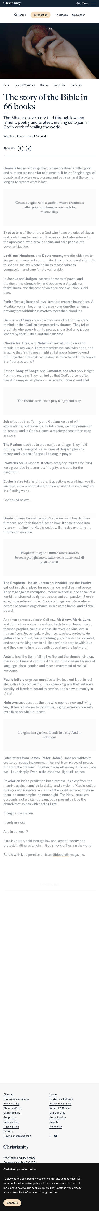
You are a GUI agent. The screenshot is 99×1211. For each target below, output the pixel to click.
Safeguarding (11, 1122)
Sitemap (8, 1094)
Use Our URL (57, 1113)
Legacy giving (11, 1126)
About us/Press (12, 1108)
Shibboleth (61, 859)
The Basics (61, 15)
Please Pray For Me (60, 1103)
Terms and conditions (16, 1099)
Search (54, 1122)
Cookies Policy (11, 1113)
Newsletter (56, 1126)
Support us (40, 15)
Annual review (58, 1117)
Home (53, 1094)
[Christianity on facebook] (51, 1136)
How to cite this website (17, 1136)
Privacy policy (11, 1103)
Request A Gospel (60, 1108)
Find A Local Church (61, 1099)
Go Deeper (78, 15)
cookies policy (31, 1183)
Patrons (8, 1131)
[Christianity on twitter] (55, 1136)
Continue (12, 1203)
